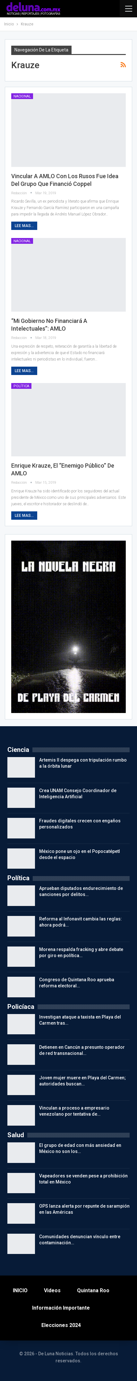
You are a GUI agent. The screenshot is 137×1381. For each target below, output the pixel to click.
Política (21, 386)
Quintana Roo (93, 1290)
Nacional (22, 96)
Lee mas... (24, 226)
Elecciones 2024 (61, 1325)
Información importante (61, 1308)
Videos (52, 1290)
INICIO (20, 1290)
